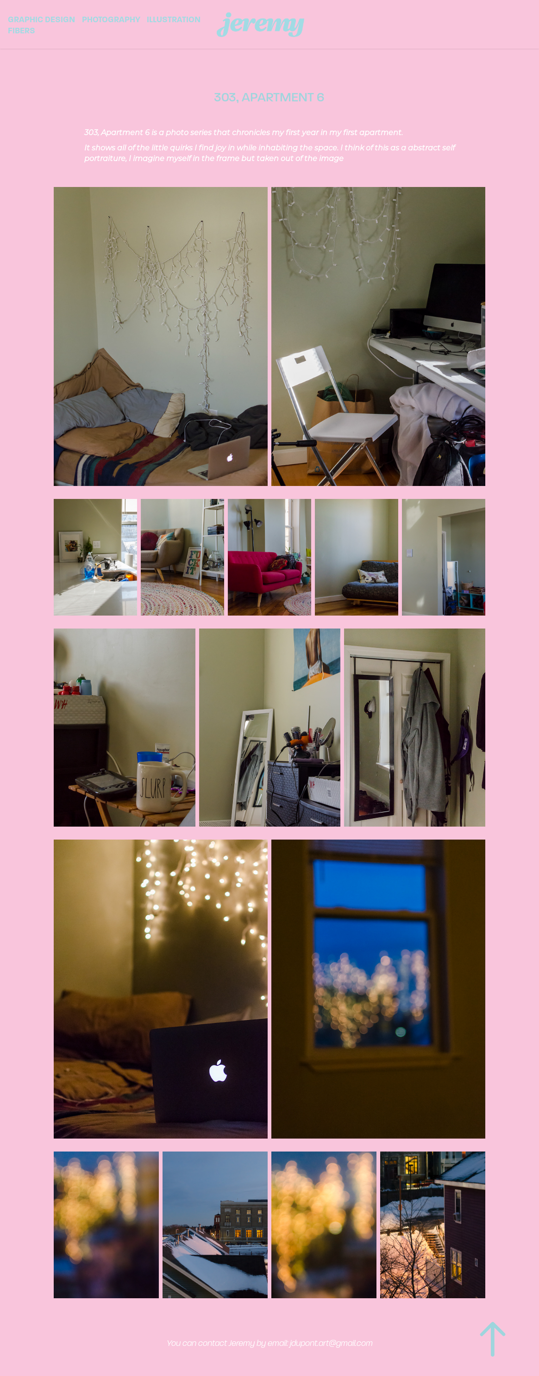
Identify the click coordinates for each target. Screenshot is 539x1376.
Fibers (21, 30)
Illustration (174, 19)
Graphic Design (41, 19)
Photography (111, 19)
